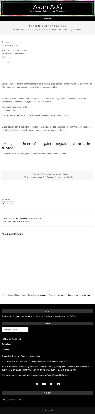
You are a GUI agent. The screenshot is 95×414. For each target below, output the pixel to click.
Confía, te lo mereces (21, 221)
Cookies (5, 349)
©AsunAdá (6, 356)
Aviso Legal (7, 344)
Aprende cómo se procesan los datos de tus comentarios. (65, 295)
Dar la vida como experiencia (28, 218)
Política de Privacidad (11, 339)
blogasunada (55, 30)
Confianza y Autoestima (72, 30)
